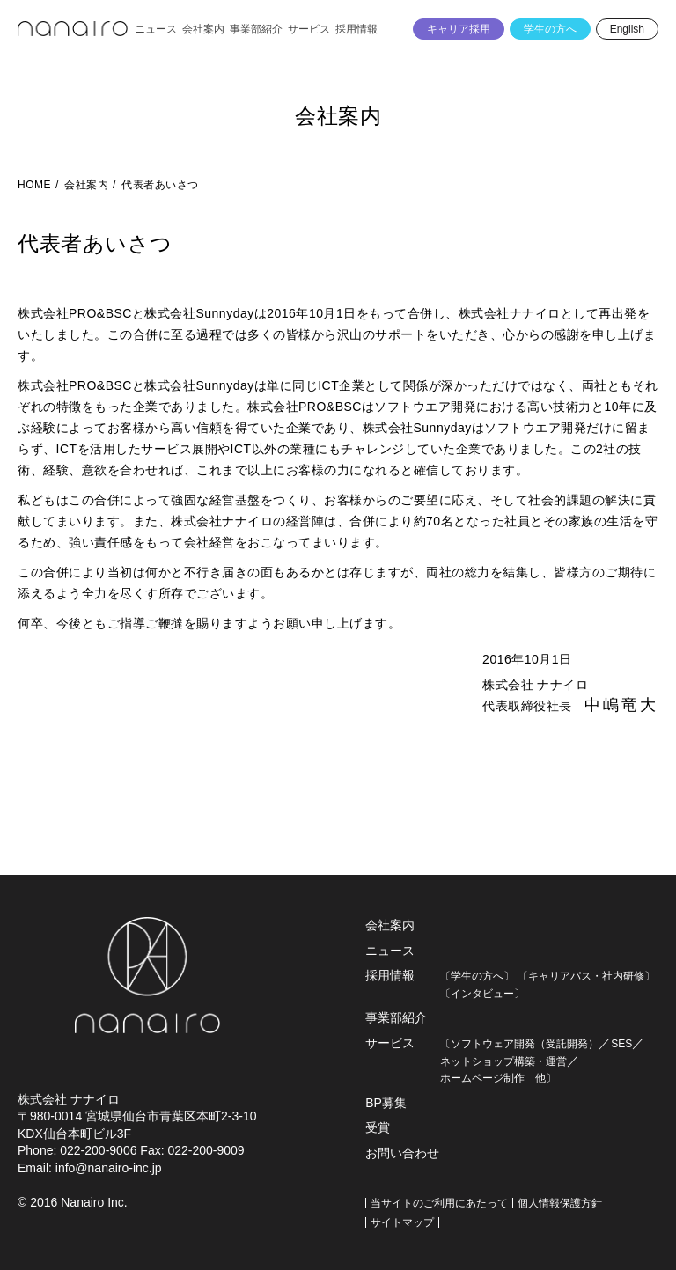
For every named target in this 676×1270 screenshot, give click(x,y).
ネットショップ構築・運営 (503, 1061)
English (627, 29)
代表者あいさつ (160, 185)
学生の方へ (550, 29)
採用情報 (390, 975)
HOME (34, 185)
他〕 (540, 1078)
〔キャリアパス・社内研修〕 (586, 976)
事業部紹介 (396, 1017)
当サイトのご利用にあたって (439, 1203)
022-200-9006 (98, 1150)
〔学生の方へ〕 (477, 976)
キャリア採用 (458, 29)
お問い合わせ (402, 1153)
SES (621, 1044)
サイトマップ (402, 1222)
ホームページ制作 (482, 1078)
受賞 (377, 1127)
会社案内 (338, 116)
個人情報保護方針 (560, 1203)
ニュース (390, 950)
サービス (390, 1043)
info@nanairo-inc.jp (108, 1168)
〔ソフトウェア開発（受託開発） (519, 1044)
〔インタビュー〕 (482, 993)
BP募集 (386, 1103)
